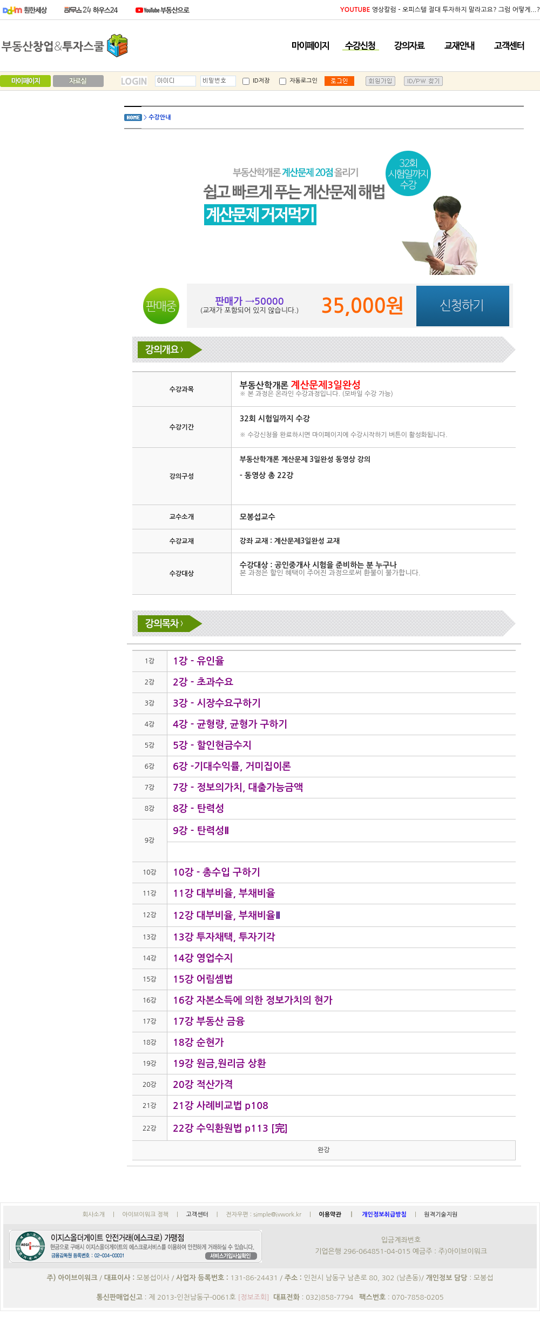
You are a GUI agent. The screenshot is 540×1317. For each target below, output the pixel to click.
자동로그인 (298, 81)
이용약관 (330, 1215)
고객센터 (197, 1215)
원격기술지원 (440, 1215)
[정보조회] (253, 1297)
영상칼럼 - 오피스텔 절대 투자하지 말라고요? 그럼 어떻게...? (440, 9)
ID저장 (255, 81)
